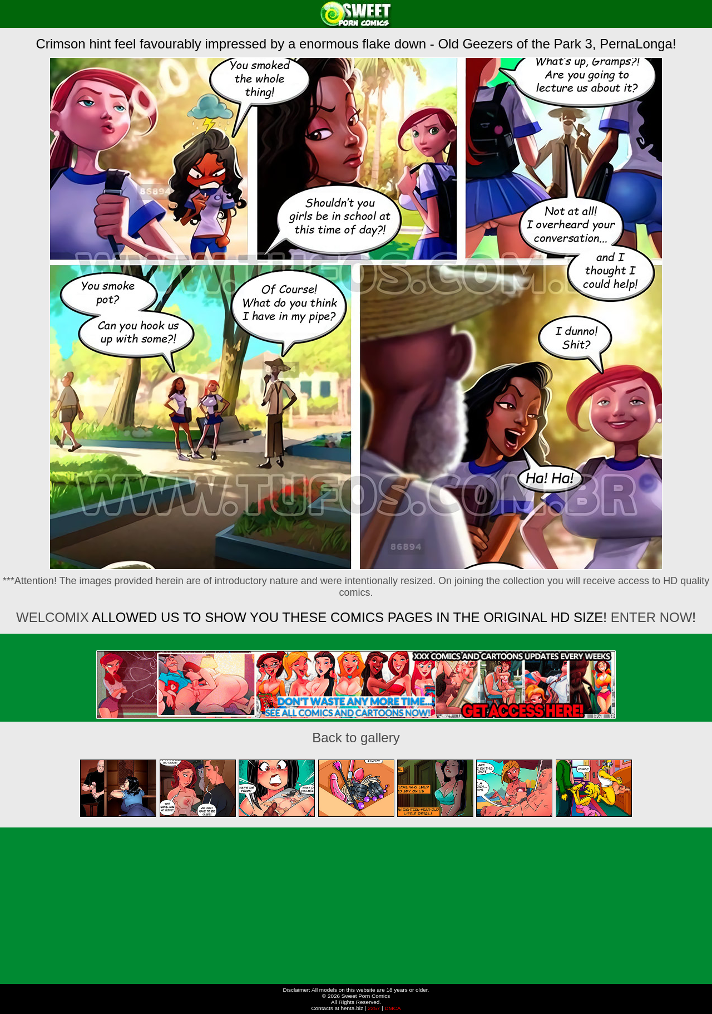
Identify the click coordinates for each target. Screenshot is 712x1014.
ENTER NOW (652, 617)
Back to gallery (355, 737)
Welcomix (52, 617)
